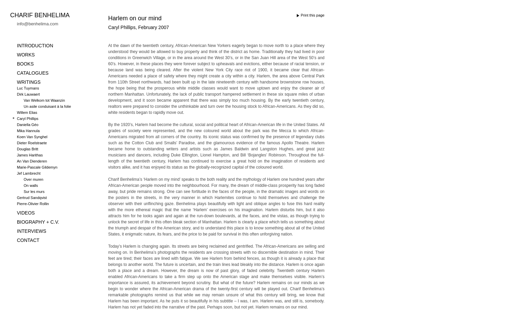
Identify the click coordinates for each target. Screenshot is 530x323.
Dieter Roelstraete (32, 143)
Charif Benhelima (40, 15)
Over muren (33, 179)
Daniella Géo (28, 125)
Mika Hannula (28, 131)
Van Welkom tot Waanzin (44, 100)
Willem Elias (27, 112)
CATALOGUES (33, 73)
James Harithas (30, 155)
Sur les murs (34, 192)
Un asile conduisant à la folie (47, 106)
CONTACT (28, 240)
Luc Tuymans (28, 88)
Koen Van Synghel (32, 137)
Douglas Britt (27, 149)
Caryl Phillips (28, 119)
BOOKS (25, 64)
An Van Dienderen (32, 161)
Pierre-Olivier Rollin (33, 204)
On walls (31, 185)
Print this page (312, 15)
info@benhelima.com (37, 23)
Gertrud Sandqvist (32, 198)
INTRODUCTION (35, 45)
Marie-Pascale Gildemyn (37, 167)
